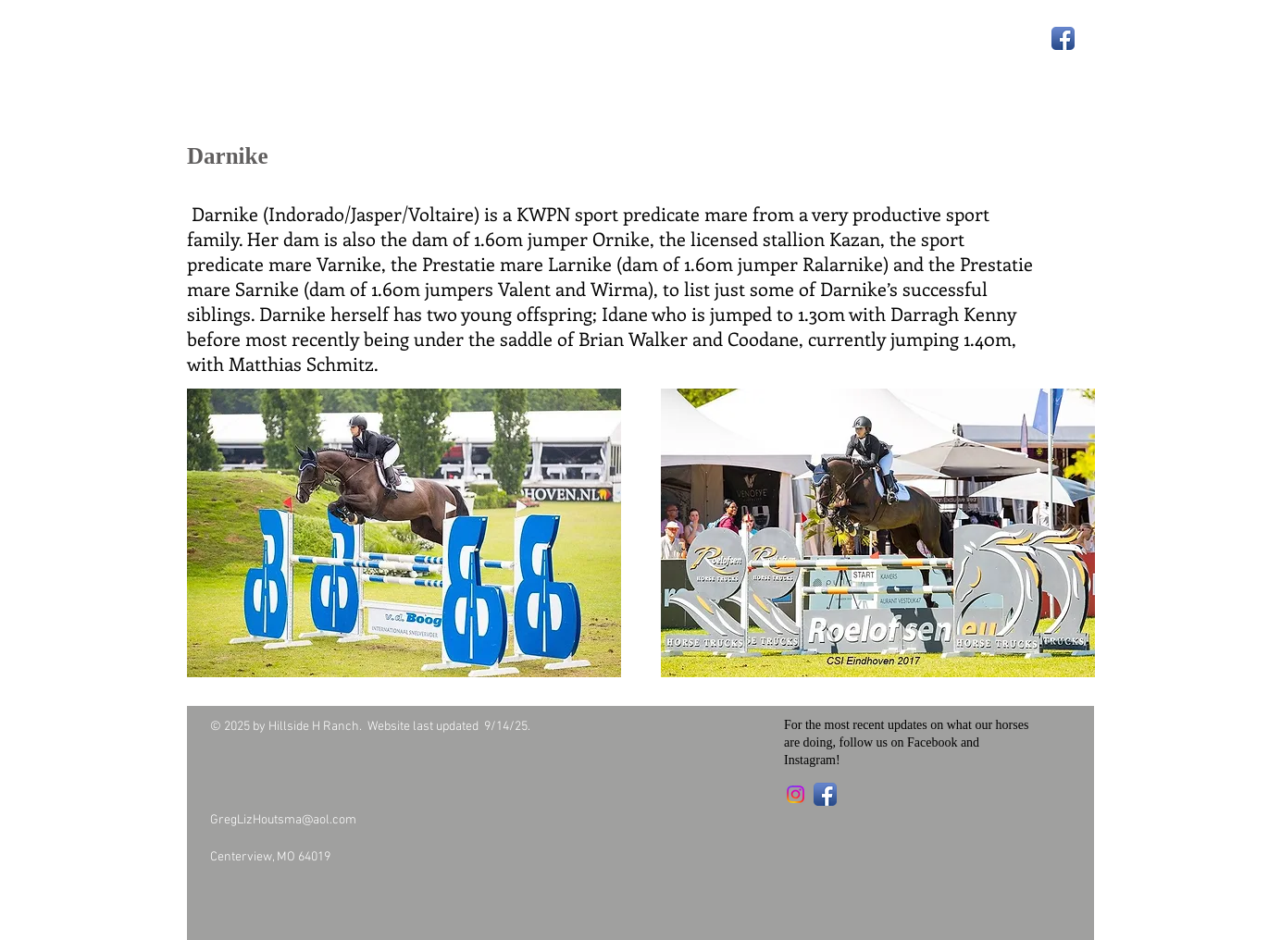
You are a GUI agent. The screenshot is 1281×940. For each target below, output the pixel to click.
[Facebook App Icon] (1063, 38)
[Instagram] (795, 794)
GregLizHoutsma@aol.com (283, 820)
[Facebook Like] (317, 896)
